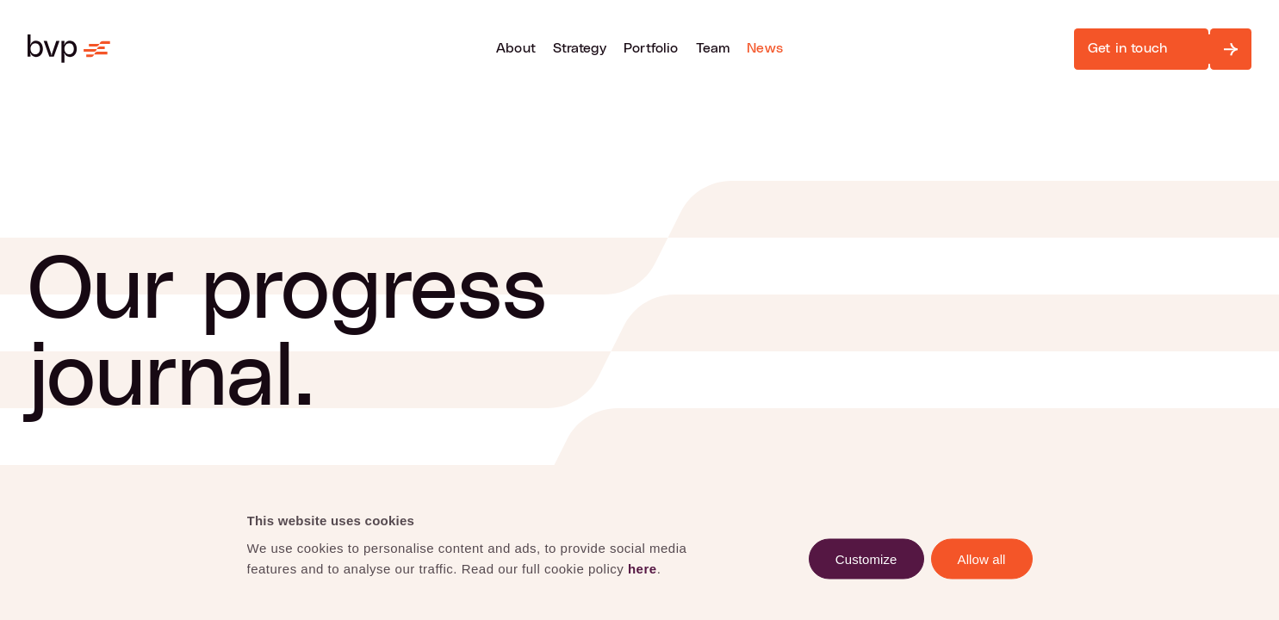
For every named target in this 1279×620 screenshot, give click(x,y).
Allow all (982, 558)
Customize (866, 558)
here (642, 568)
